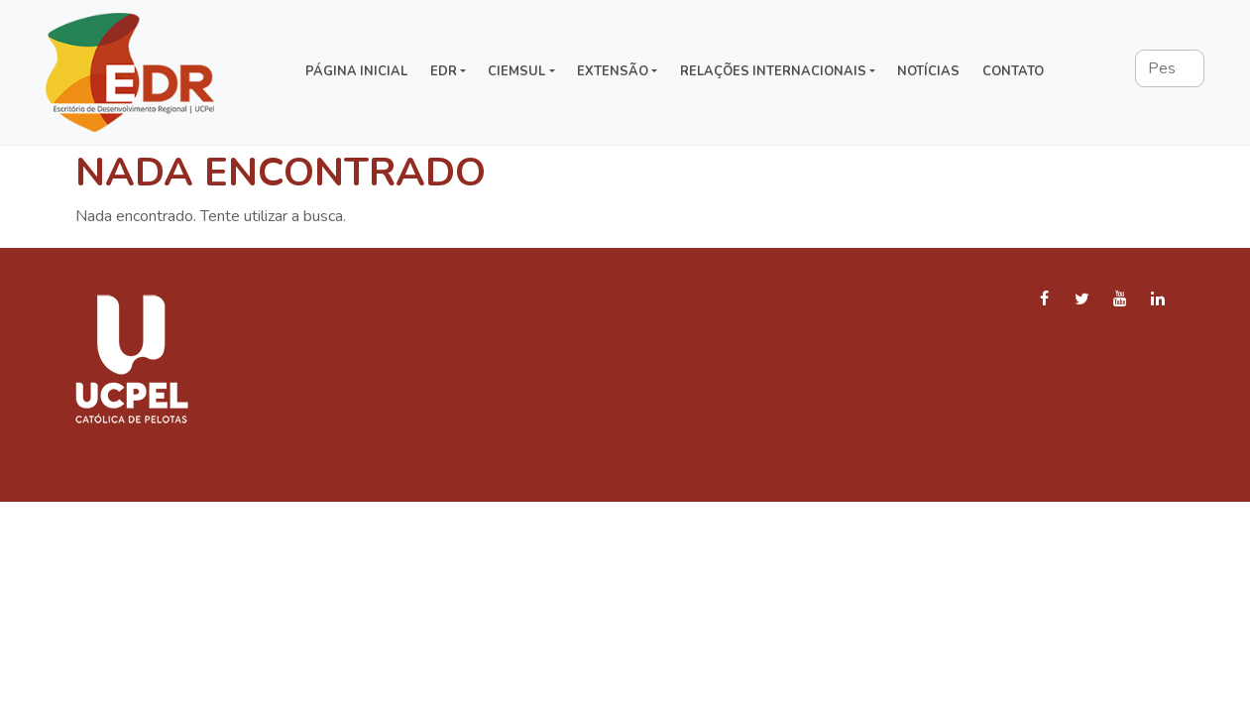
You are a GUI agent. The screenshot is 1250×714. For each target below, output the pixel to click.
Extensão (612, 71)
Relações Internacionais (773, 71)
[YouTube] (1119, 300)
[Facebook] (1044, 300)
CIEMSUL (516, 71)
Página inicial (356, 71)
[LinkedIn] (1157, 300)
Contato (1013, 71)
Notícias (928, 71)
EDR (443, 71)
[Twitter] (1082, 300)
